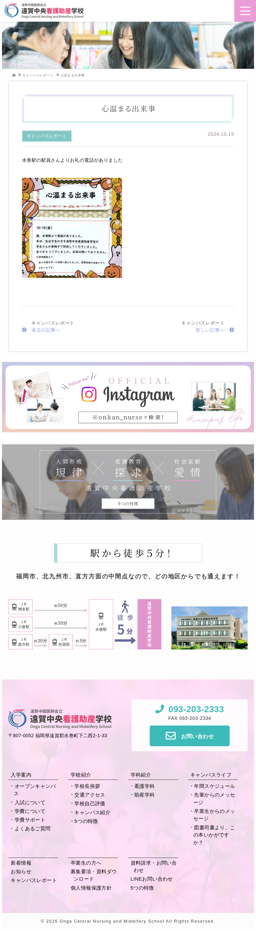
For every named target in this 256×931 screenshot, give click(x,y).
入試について (30, 802)
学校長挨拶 (87, 786)
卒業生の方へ (86, 863)
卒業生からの (214, 815)
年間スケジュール (214, 786)
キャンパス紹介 (92, 812)
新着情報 (21, 863)
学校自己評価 (89, 803)
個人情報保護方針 (91, 888)
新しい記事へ (215, 330)
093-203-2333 (196, 709)
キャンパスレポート (47, 135)
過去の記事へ (41, 330)
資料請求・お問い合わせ (154, 866)
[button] (245, 11)
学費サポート (30, 820)
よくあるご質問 (33, 828)
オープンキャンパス (35, 790)
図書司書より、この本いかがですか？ (214, 835)
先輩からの (214, 798)
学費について (30, 811)
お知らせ (21, 871)
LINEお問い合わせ (152, 879)
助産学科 (144, 795)
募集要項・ (94, 875)
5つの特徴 (86, 821)
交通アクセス (89, 795)
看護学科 (144, 786)
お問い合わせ (197, 736)
